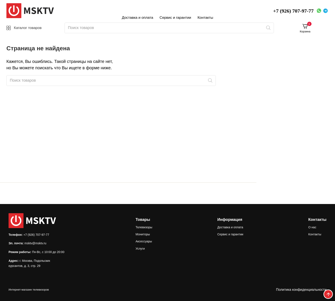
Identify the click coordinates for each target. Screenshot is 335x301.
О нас (312, 227)
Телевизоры (143, 227)
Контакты (205, 18)
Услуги (140, 248)
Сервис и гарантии (175, 18)
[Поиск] (268, 28)
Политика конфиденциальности (301, 289)
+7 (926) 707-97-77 (293, 11)
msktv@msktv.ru (35, 243)
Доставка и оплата (137, 18)
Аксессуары (143, 241)
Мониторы (142, 234)
